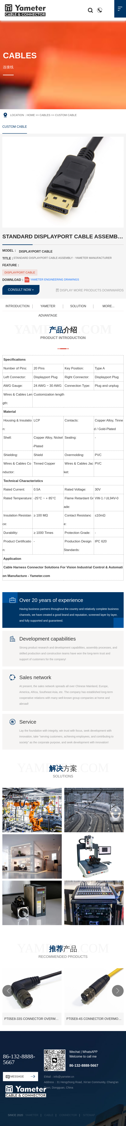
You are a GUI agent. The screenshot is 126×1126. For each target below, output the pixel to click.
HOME (31, 115)
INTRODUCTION (17, 306)
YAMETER (31, 1115)
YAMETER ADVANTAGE (47, 307)
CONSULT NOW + (21, 289)
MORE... (108, 306)
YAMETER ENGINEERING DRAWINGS (51, 279)
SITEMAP (89, 1115)
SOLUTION (78, 306)
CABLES (45, 115)
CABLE (48, 1115)
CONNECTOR (68, 1115)
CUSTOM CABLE (14, 126)
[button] (8, 991)
